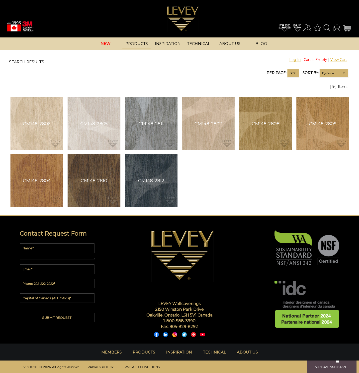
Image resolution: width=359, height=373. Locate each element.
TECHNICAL (214, 352)
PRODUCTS (144, 352)
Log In (295, 59)
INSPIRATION (179, 352)
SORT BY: (310, 73)
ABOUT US (247, 352)
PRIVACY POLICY (100, 367)
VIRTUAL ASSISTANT (331, 367)
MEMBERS (111, 352)
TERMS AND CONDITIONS (140, 367)
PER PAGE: (276, 73)
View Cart (338, 59)
